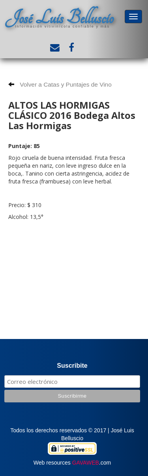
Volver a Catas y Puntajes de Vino (60, 84)
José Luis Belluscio (59, 17)
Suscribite (72, 365)
